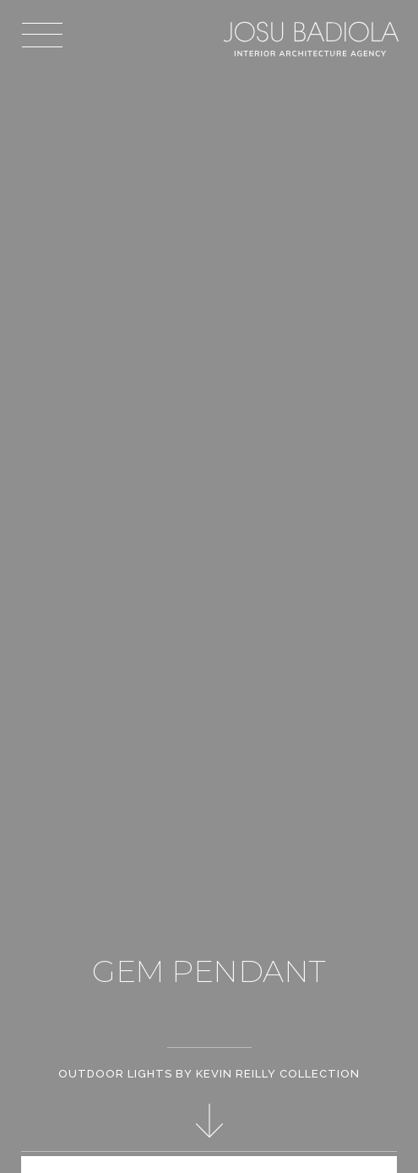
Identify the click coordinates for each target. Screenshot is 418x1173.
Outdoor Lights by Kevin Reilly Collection (209, 1073)
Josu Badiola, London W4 (312, 38)
